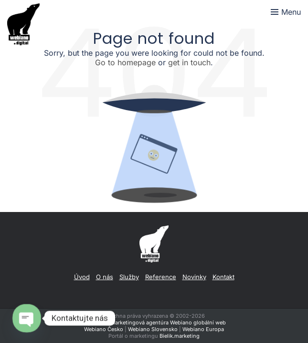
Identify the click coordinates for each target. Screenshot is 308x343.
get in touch (189, 62)
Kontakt (223, 277)
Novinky (194, 277)
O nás (104, 277)
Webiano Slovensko (153, 329)
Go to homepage (125, 62)
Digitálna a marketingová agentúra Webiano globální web (154, 322)
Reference (160, 277)
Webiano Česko (103, 329)
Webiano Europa (203, 329)
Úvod (82, 277)
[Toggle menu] (286, 12)
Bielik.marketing (179, 336)
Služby (129, 277)
